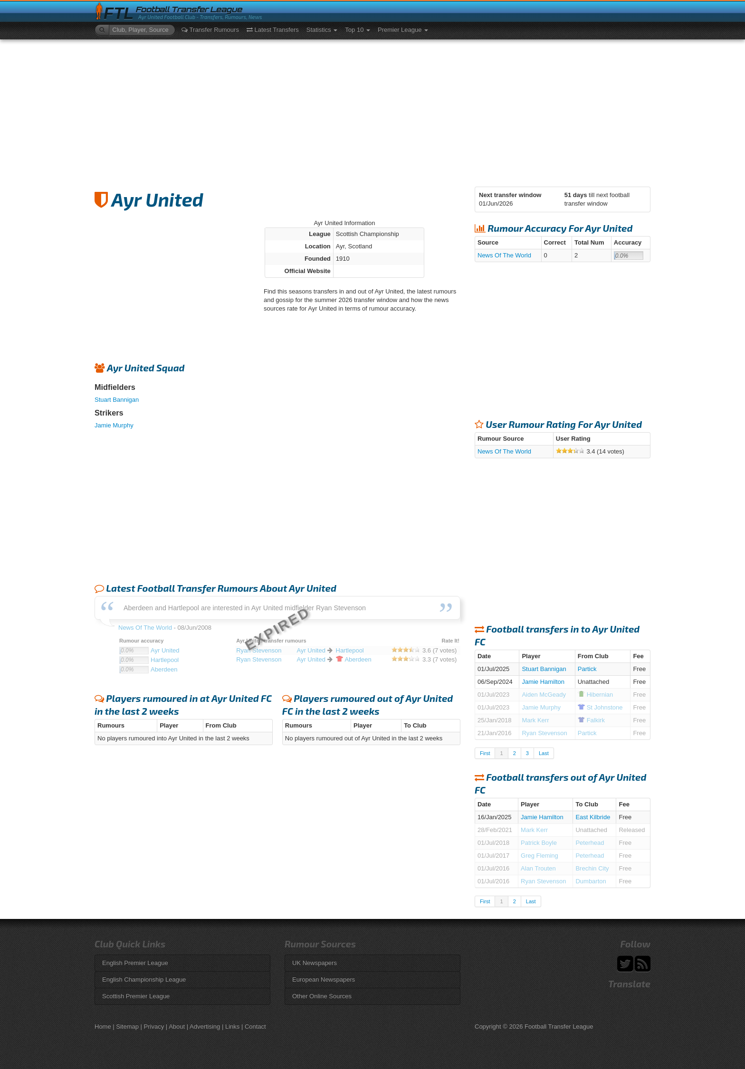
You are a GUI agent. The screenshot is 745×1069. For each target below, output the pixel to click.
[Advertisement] (372, 110)
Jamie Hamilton (543, 681)
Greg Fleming (539, 855)
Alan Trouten (538, 868)
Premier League (403, 29)
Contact (255, 1026)
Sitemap (127, 1026)
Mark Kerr (535, 720)
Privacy (154, 1026)
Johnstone (600, 707)
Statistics (322, 29)
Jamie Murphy (114, 425)
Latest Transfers (273, 29)
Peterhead (589, 842)
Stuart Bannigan (117, 399)
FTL (119, 13)
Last (544, 753)
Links (232, 1026)
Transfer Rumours (210, 29)
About (177, 1026)
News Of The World (504, 255)
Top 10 (357, 29)
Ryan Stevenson (544, 733)
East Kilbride (592, 817)
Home (103, 1026)
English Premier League (135, 962)
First (485, 753)
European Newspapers (323, 979)
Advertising (205, 1026)
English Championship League (144, 979)
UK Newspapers (314, 962)
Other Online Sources (322, 996)
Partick (587, 668)
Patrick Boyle (539, 842)
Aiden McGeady (544, 694)
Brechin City (592, 868)
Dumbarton (590, 881)
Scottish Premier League (136, 996)
